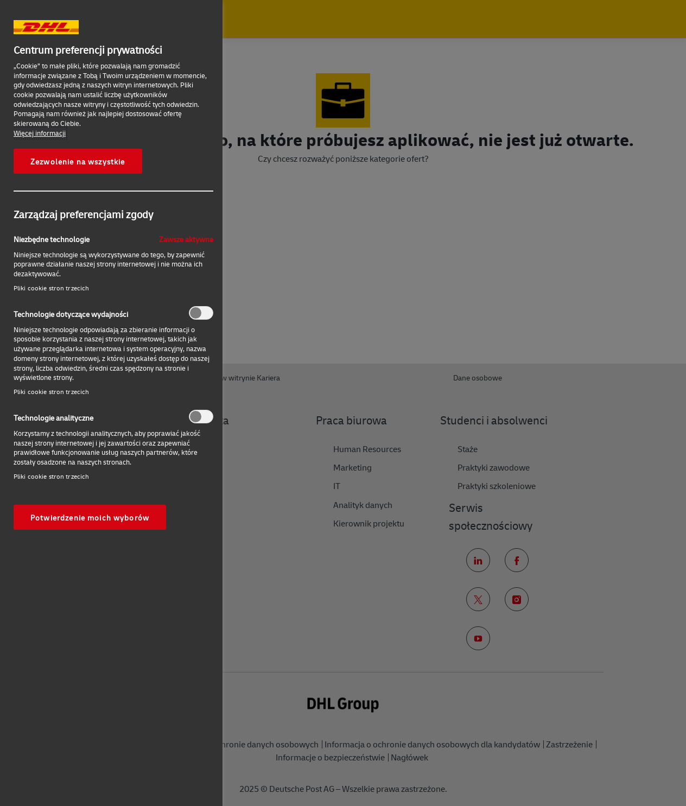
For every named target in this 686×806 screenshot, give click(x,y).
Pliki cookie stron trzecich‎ (51, 288)
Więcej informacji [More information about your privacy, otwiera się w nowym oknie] (40, 133)
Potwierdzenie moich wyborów (89, 517)
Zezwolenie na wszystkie (77, 161)
